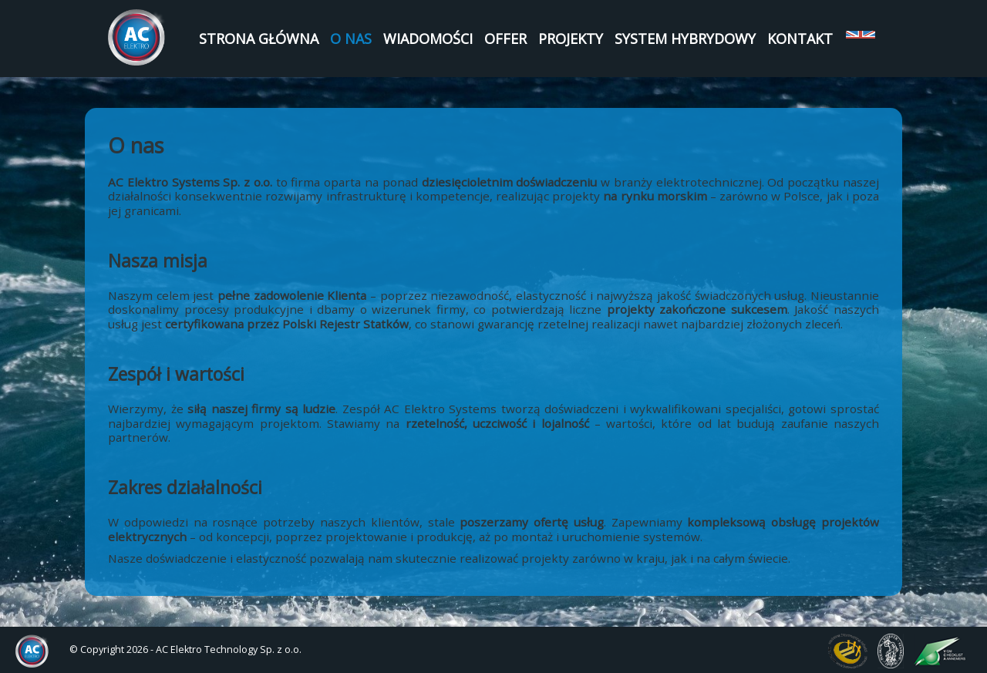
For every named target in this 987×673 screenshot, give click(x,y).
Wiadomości (428, 38)
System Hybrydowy (685, 38)
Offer (505, 38)
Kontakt (800, 38)
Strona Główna (258, 38)
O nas (351, 38)
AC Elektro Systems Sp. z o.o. (137, 37)
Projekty (570, 38)
